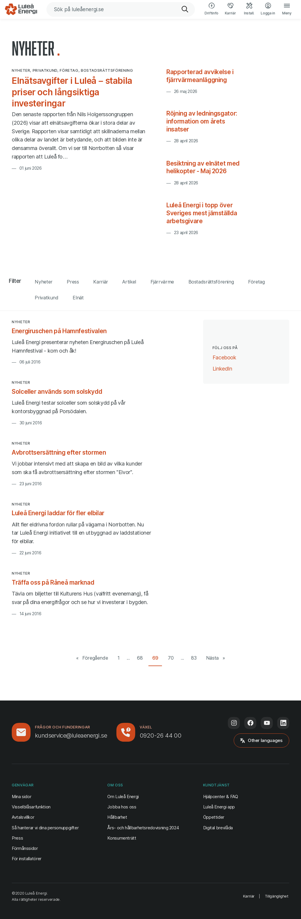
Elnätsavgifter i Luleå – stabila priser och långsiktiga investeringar (72, 92)
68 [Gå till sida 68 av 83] (140, 658)
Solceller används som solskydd (57, 391)
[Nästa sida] (216, 658)
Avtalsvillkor (23, 817)
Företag (256, 282)
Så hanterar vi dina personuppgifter (45, 827)
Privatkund (46, 298)
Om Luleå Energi (123, 796)
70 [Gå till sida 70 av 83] (170, 658)
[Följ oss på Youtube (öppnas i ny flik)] (267, 723)
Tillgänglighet (276, 896)
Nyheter (43, 282)
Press (73, 282)
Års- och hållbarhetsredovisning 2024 (143, 827)
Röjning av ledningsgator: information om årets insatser (201, 121)
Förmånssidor (25, 848)
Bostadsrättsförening (211, 282)
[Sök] (185, 9)
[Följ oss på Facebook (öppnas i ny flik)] (250, 723)
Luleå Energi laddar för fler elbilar (58, 513)
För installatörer (26, 858)
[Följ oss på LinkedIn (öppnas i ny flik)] (283, 723)
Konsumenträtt (121, 838)
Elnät (78, 298)
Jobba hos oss (121, 807)
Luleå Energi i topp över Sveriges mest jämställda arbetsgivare (201, 213)
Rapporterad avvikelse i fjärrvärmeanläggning (200, 76)
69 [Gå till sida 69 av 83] (155, 658)
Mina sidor (21, 796)
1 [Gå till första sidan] (119, 658)
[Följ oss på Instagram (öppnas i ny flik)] (234, 723)
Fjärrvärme (162, 282)
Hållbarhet (117, 817)
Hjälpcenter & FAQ (220, 796)
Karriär (100, 282)
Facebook (224, 357)
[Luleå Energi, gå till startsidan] (21, 9)
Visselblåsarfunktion (31, 807)
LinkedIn (222, 368)
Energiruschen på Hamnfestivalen (59, 331)
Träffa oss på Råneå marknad (53, 582)
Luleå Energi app (219, 807)
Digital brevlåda (218, 827)
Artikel (129, 282)
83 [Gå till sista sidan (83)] (193, 658)
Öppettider (213, 817)
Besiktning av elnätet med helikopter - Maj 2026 (203, 167)
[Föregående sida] (91, 658)
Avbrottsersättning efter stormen (59, 452)
